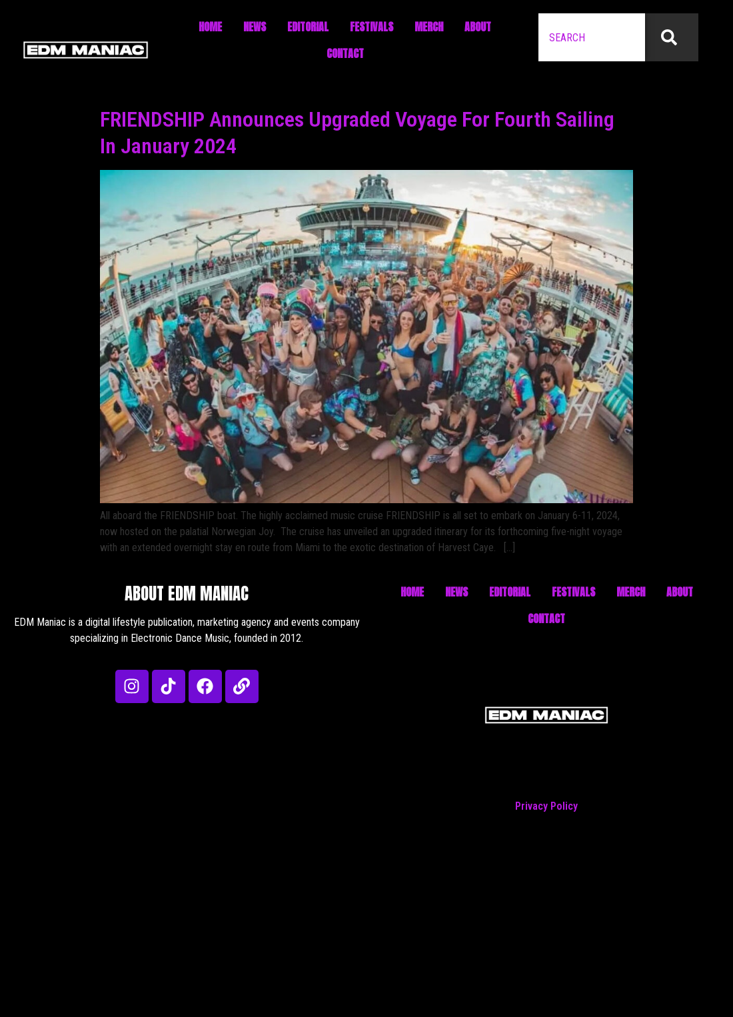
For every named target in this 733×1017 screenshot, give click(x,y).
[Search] (671, 37)
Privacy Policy (546, 806)
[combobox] (591, 37)
